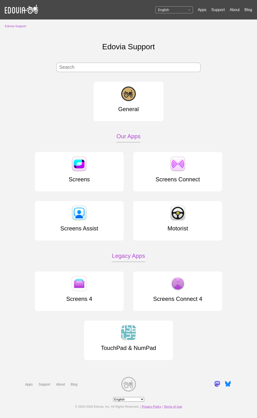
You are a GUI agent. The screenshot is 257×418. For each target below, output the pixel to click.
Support (218, 10)
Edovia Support (15, 26)
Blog (248, 10)
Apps (202, 10)
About (235, 10)
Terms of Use (173, 406)
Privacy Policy (151, 406)
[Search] (128, 67)
